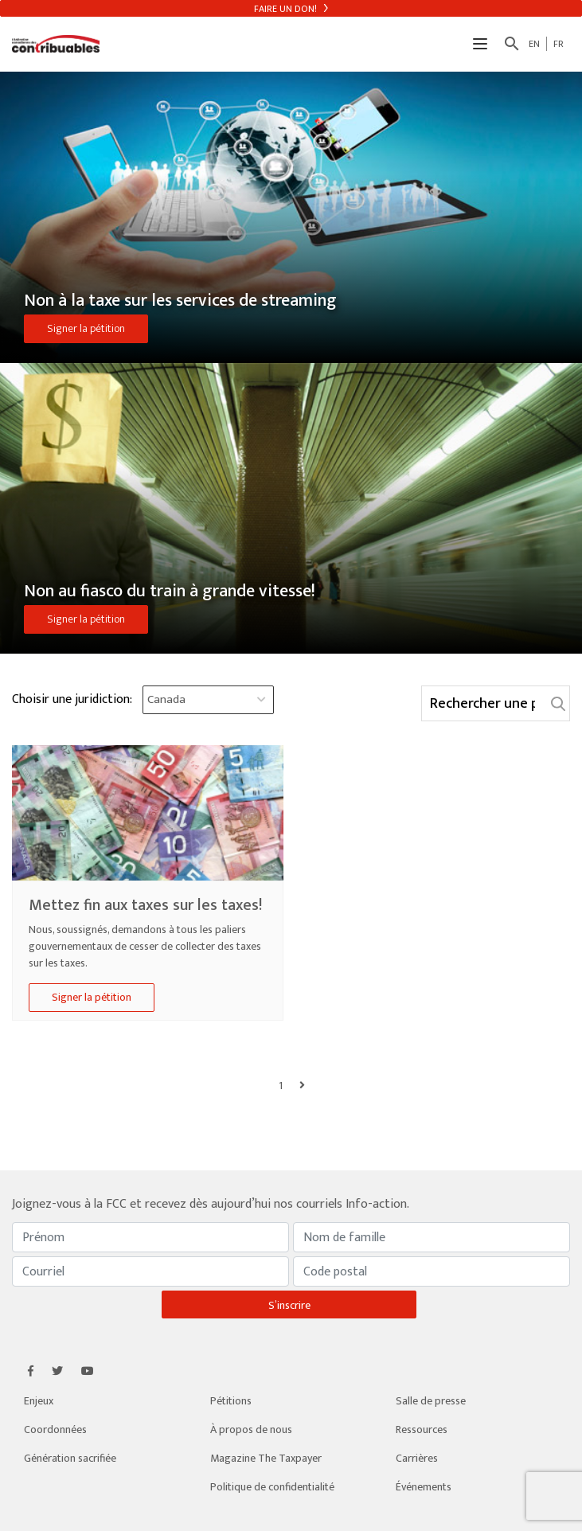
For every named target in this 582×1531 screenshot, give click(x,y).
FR (558, 44)
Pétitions (231, 1401)
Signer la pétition (86, 328)
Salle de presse (431, 1401)
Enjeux (38, 1401)
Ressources (421, 1429)
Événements (423, 1487)
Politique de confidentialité (272, 1487)
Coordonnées (55, 1429)
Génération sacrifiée (70, 1458)
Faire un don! (291, 9)
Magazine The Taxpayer (266, 1458)
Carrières (417, 1458)
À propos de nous (251, 1429)
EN (534, 44)
